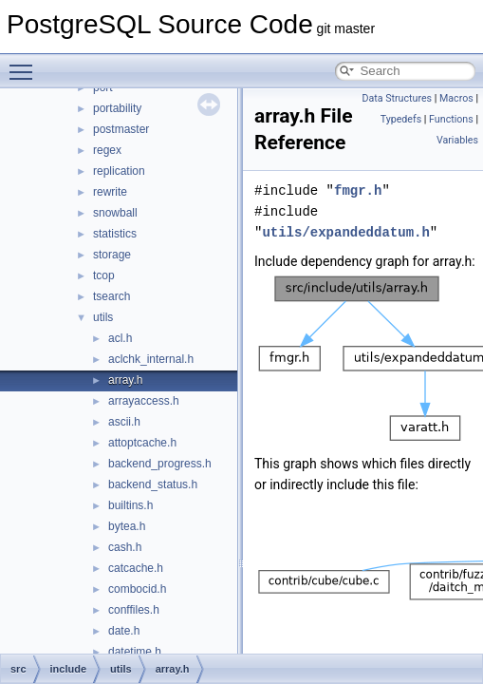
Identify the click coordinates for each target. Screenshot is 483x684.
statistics (115, 233)
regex (107, 150)
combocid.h (137, 589)
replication (119, 171)
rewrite (110, 192)
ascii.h (124, 421)
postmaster (121, 129)
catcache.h (135, 568)
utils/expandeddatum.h (345, 232)
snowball (115, 212)
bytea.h (126, 526)
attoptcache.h (142, 442)
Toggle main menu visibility (25, 63)
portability (117, 108)
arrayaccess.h (143, 401)
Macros (456, 98)
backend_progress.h (160, 463)
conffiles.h (133, 610)
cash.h (124, 547)
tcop (104, 275)
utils (103, 317)
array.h (125, 380)
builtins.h (130, 505)
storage (112, 254)
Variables (457, 140)
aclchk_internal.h (151, 359)
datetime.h (134, 651)
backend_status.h (152, 484)
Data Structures (397, 98)
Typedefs (401, 119)
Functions (451, 119)
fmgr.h (357, 190)
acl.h (120, 338)
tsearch (111, 296)
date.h (123, 630)
